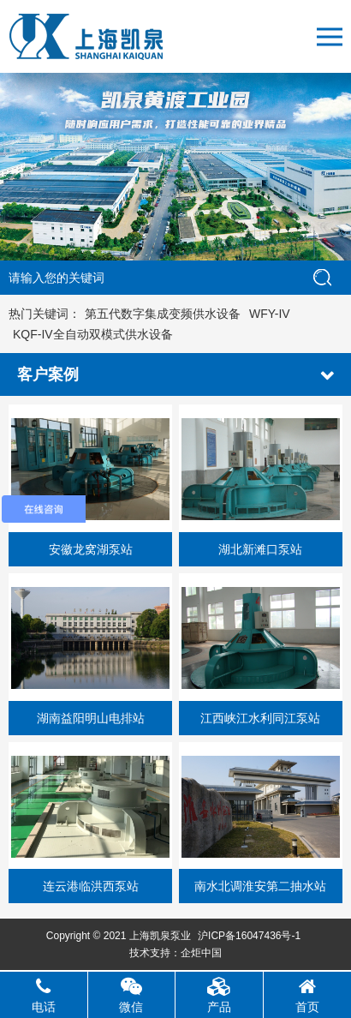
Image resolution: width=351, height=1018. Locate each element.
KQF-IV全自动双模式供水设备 (93, 334)
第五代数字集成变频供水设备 (163, 313)
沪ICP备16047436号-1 (249, 936)
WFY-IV (269, 313)
